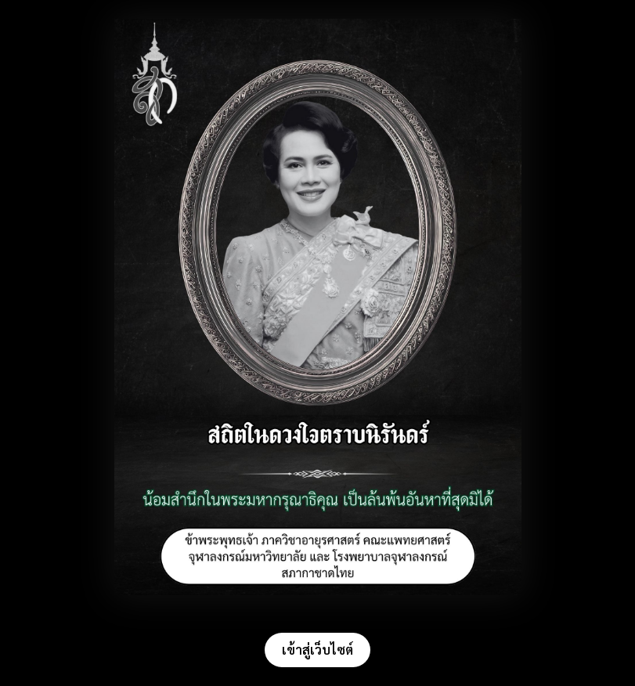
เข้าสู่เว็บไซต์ (317, 649)
